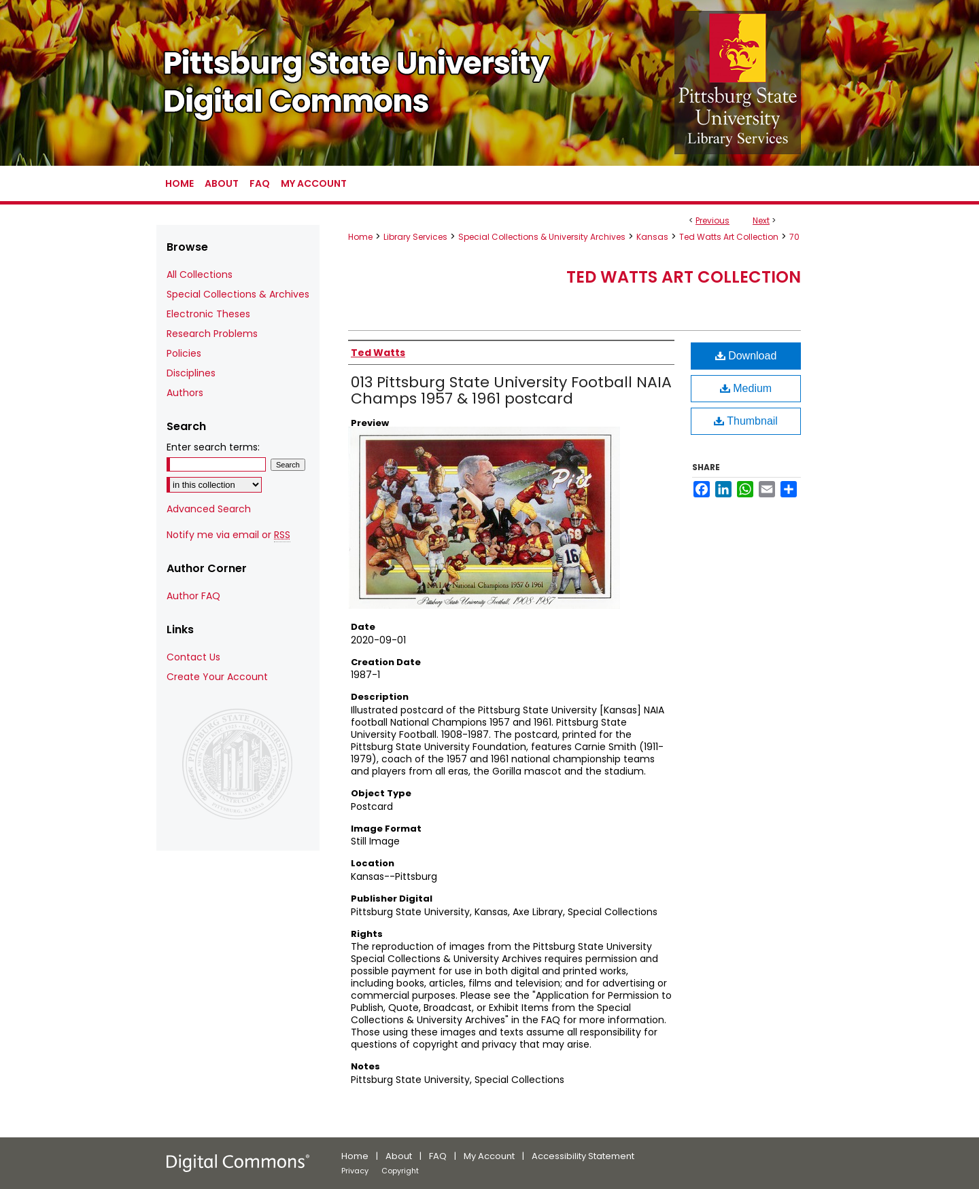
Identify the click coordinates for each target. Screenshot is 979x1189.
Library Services (415, 237)
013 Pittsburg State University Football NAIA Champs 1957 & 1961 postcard (511, 390)
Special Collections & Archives (238, 294)
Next (761, 220)
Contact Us (193, 657)
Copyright (400, 1170)
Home (360, 237)
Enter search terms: (213, 447)
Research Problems (212, 333)
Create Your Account (217, 677)
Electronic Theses (208, 314)
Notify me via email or (228, 535)
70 (794, 237)
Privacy (354, 1170)
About (398, 1156)
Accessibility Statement (583, 1156)
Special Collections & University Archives (541, 237)
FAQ (438, 1156)
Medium (746, 388)
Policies (184, 353)
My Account (489, 1156)
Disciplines (191, 373)
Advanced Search (209, 509)
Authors (185, 393)
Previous (712, 220)
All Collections (200, 274)
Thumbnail (746, 421)
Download (746, 355)
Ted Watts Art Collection (728, 237)
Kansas (652, 237)
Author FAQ (193, 596)
